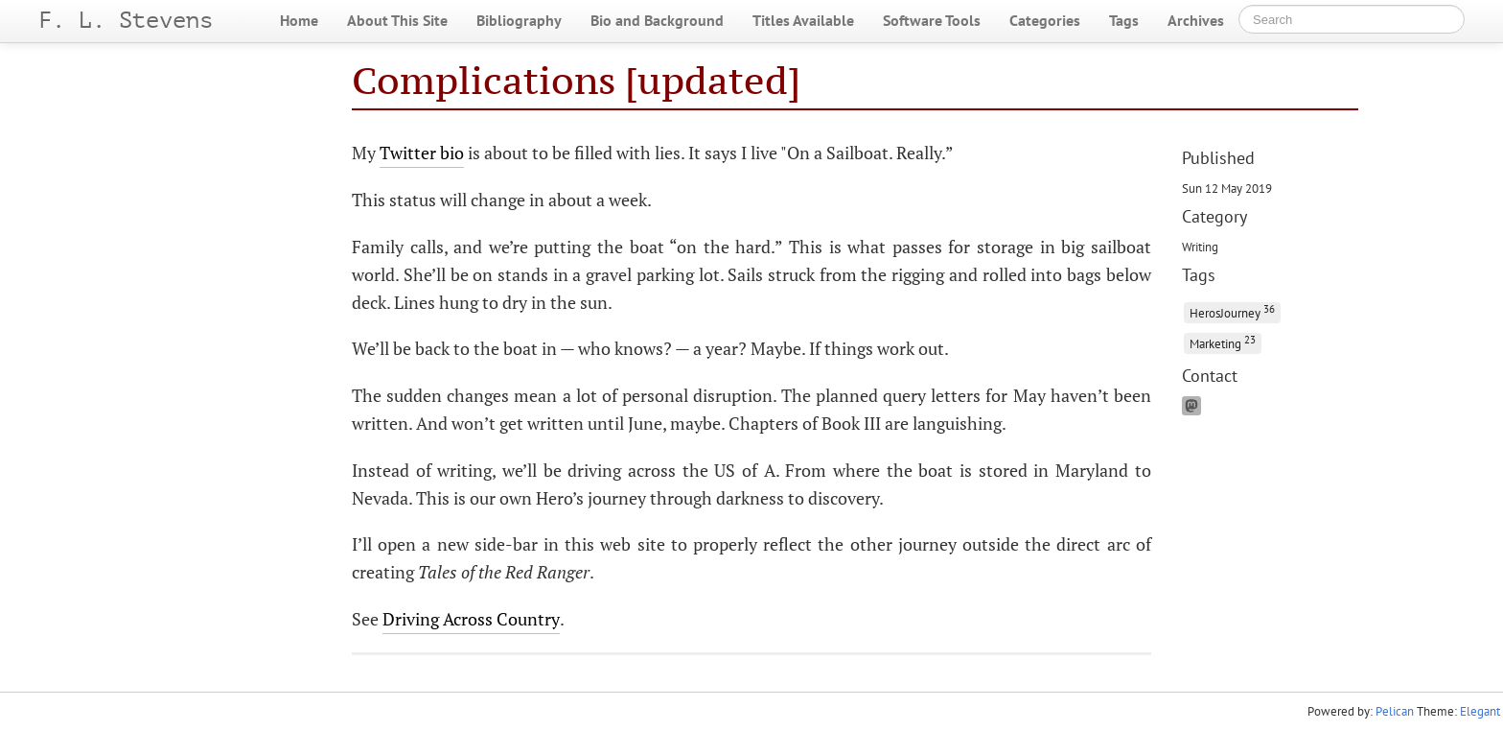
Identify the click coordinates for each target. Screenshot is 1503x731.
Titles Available (803, 20)
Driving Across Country (471, 618)
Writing (1200, 246)
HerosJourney (1232, 311)
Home (299, 20)
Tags (1124, 20)
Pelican (1395, 711)
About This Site (397, 20)
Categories (1044, 20)
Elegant (1480, 711)
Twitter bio (422, 152)
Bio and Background (657, 20)
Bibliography (519, 20)
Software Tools (932, 20)
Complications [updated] (576, 80)
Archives (1196, 20)
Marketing (1223, 342)
